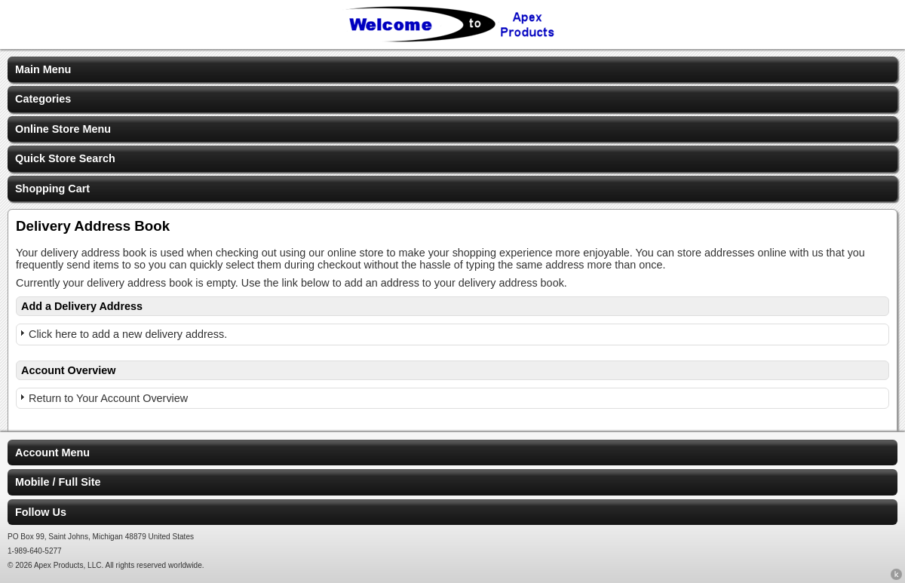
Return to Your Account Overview (108, 398)
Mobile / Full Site (58, 482)
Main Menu (43, 69)
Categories (43, 99)
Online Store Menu (63, 129)
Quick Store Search (65, 158)
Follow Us (40, 512)
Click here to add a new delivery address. (128, 334)
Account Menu (52, 452)
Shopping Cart (52, 189)
